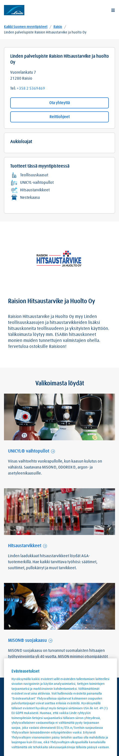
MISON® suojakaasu (27, 640)
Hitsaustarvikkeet (24, 546)
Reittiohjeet (59, 117)
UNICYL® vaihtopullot (28, 451)
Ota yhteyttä (59, 103)
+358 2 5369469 (31, 88)
